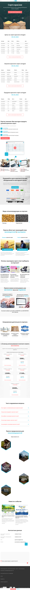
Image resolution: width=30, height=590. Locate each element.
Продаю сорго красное (7, 249)
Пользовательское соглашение (7, 573)
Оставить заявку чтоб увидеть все (15, 12)
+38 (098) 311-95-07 (18, 536)
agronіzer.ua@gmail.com (19, 539)
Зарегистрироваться (5, 138)
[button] (0, 222)
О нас (2, 576)
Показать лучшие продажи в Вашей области (15, 114)
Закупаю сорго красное (22, 249)
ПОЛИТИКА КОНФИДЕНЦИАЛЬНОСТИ (7, 570)
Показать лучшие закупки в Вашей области (15, 85)
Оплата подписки (4, 581)
